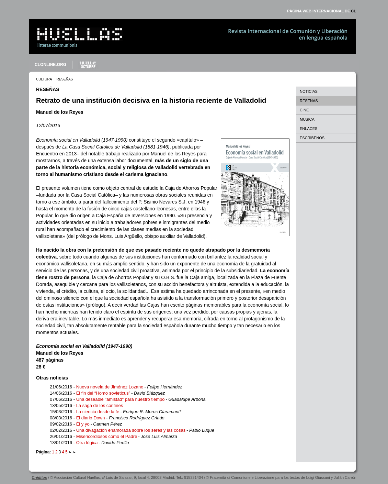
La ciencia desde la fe (97, 411)
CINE (304, 110)
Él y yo (83, 424)
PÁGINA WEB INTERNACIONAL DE (321, 11)
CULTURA (44, 79)
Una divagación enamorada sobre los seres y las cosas (131, 430)
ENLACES (308, 128)
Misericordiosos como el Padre (106, 436)
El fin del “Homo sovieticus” (103, 393)
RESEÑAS (309, 101)
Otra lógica (87, 442)
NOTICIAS (309, 91)
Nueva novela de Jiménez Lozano (110, 386)
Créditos (39, 477)
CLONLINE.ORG (50, 64)
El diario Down (91, 417)
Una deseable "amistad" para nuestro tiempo (120, 399)
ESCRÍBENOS (312, 138)
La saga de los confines (99, 405)
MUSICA (307, 119)
